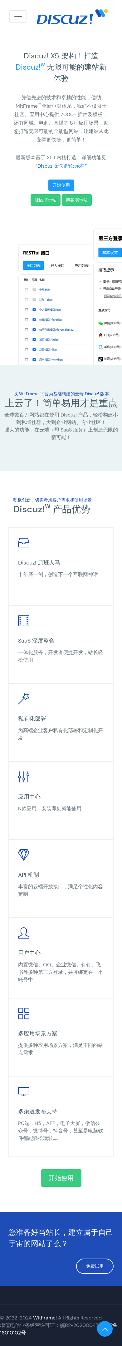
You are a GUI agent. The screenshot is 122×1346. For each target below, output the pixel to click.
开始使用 (61, 185)
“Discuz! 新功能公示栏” (61, 166)
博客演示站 (77, 200)
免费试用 (95, 1266)
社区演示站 (45, 200)
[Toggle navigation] (18, 16)
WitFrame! (45, 1317)
